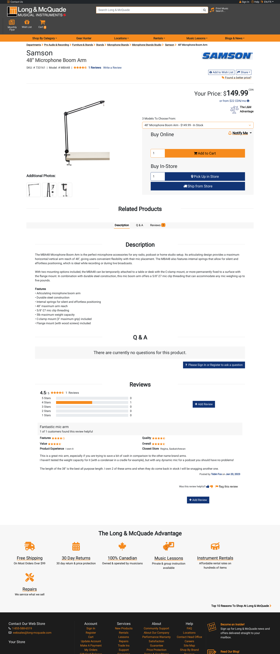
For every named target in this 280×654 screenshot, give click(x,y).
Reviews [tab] (157, 212)
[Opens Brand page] (227, 41)
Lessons (123, 597)
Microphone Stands (118, 32)
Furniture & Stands (82, 32)
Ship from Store (197, 173)
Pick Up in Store (205, 164)
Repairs (123, 602)
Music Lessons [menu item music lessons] (195, 25)
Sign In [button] (244, 1)
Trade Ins (123, 606)
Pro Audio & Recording (56, 32)
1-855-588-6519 (20, 589)
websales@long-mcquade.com (30, 593)
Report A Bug (189, 619)
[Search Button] (202, 12)
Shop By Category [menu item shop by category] (43, 25)
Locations (189, 593)
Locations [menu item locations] (120, 25)
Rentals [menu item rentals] (158, 25)
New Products (123, 589)
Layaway (123, 619)
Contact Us (15, 1)
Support (124, 610)
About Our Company (156, 593)
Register (91, 593)
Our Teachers (156, 627)
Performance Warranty (156, 597)
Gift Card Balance (91, 614)
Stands (100, 32)
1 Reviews (94, 55)
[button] (270, 13)
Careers (189, 602)
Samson (169, 32)
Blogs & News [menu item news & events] (233, 25)
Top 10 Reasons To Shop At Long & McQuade (241, 567)
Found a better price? (236, 65)
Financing (124, 614)
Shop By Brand (189, 610)
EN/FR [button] (266, 1)
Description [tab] (122, 212)
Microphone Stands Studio (146, 32)
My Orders (90, 610)
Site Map (189, 606)
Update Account (91, 602)
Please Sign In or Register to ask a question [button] (214, 352)
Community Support (156, 589)
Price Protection (156, 610)
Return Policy (156, 623)
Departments (33, 32)
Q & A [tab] (139, 212)
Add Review (204, 391)
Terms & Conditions (156, 614)
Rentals (123, 593)
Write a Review (112, 55)
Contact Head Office (189, 597)
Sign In (90, 589)
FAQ (189, 589)
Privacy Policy (156, 619)
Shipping (123, 623)
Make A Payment (91, 606)
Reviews (189, 614)
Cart (90, 597)
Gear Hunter (83, 25)
